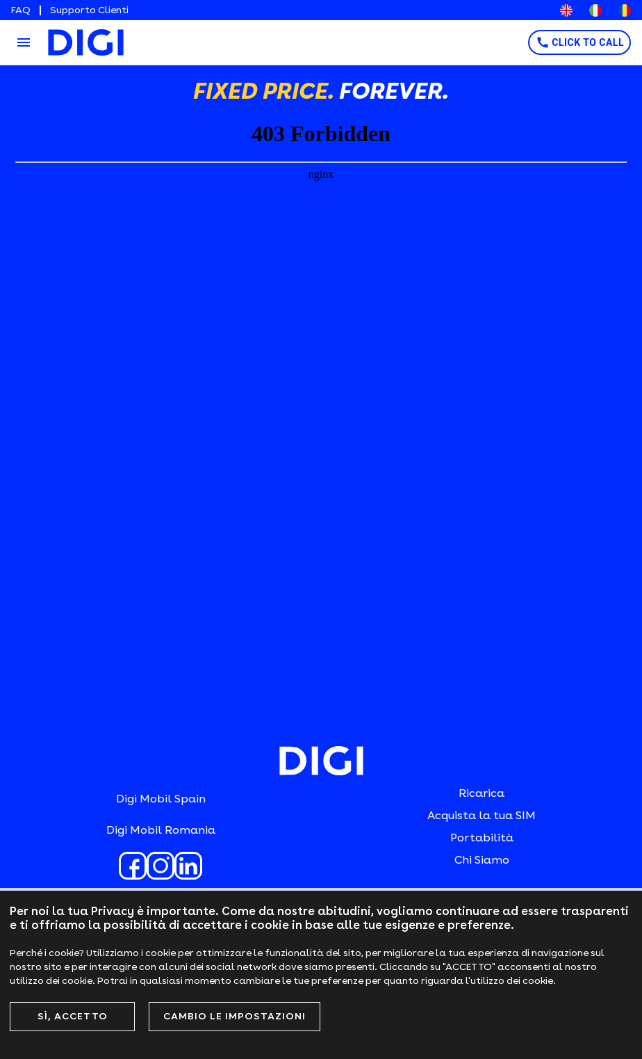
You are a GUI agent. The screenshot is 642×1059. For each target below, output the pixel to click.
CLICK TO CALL (579, 42)
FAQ (21, 10)
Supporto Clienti (89, 10)
